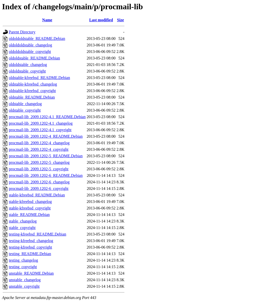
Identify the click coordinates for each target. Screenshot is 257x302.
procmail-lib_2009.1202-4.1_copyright (40, 130)
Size (120, 20)
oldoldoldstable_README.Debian (37, 38)
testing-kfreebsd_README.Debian (37, 234)
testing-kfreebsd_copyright (30, 247)
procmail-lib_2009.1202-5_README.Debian (46, 156)
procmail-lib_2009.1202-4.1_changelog (41, 123)
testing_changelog (23, 260)
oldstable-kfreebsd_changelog (33, 84)
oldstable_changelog (25, 104)
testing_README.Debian (30, 254)
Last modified (101, 20)
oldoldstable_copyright (27, 71)
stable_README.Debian (29, 214)
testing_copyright (23, 267)
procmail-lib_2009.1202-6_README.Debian (46, 175)
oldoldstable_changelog (28, 64)
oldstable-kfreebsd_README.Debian (39, 78)
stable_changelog (23, 221)
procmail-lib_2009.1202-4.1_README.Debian (47, 117)
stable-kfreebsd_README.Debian (37, 195)
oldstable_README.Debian (32, 97)
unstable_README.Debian (31, 273)
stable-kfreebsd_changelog (30, 201)
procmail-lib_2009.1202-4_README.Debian (46, 136)
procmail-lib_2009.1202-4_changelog (39, 143)
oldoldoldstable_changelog (30, 45)
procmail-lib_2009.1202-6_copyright (39, 188)
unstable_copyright (24, 286)
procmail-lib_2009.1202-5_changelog (39, 162)
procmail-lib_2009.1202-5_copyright (39, 169)
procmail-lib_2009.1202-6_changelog (39, 182)
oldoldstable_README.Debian (34, 58)
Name (47, 20)
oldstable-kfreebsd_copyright (32, 91)
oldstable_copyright (25, 110)
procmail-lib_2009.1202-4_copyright (39, 149)
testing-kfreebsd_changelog (31, 241)
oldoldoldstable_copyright (30, 51)
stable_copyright (22, 227)
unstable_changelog (25, 280)
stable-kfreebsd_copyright (30, 208)
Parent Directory (22, 32)
